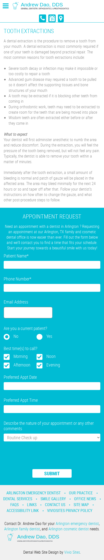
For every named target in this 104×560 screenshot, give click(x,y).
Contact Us (55, 504)
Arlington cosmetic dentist (69, 529)
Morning (20, 356)
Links (32, 504)
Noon (51, 356)
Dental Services (17, 498)
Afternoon (21, 365)
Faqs (14, 504)
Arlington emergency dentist (77, 523)
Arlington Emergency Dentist (33, 493)
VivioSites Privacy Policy (69, 510)
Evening (53, 365)
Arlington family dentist (22, 529)
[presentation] (41, 458)
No (15, 336)
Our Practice (81, 493)
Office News (85, 498)
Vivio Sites (72, 552)
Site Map (81, 504)
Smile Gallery (53, 498)
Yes (49, 336)
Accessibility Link (23, 510)
